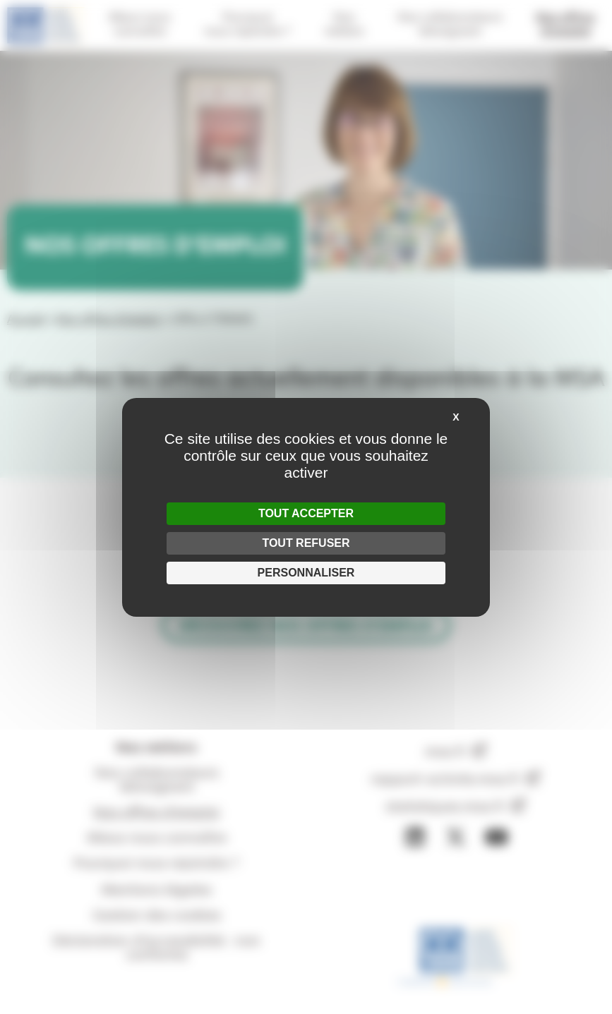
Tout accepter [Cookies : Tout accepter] (306, 513)
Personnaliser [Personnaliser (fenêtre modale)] (306, 573)
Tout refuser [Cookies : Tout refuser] (305, 543)
